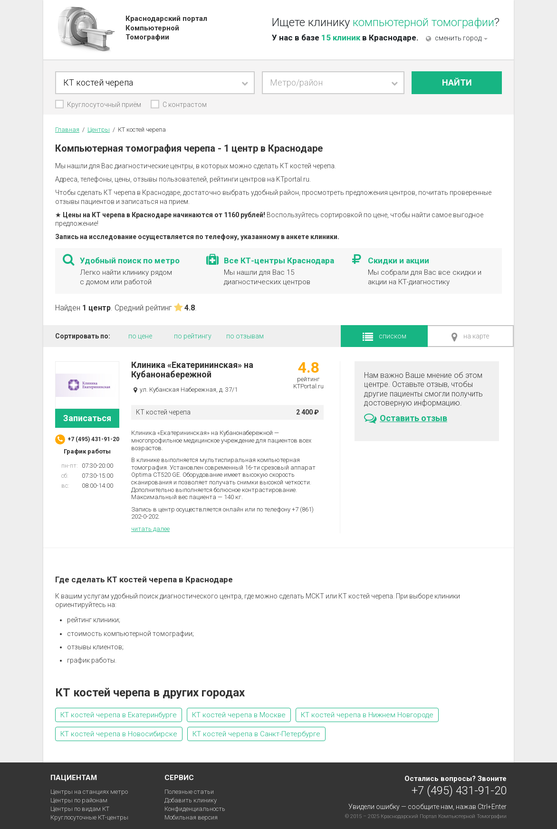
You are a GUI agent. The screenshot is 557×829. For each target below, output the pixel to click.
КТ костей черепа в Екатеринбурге (118, 715)
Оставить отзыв (405, 418)
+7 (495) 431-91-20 (459, 790)
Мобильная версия (191, 817)
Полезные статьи (189, 792)
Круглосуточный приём (104, 104)
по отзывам (245, 336)
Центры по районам (78, 800)
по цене (140, 336)
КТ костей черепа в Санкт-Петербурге (256, 734)
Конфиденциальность (194, 809)
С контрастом (185, 104)
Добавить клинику (190, 800)
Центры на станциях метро (89, 792)
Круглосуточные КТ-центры (89, 817)
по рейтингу (192, 336)
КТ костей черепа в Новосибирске (118, 734)
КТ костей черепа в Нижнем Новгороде (367, 715)
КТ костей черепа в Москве (239, 715)
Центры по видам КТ (79, 809)
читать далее (150, 528)
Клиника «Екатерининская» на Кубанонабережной (192, 369)
